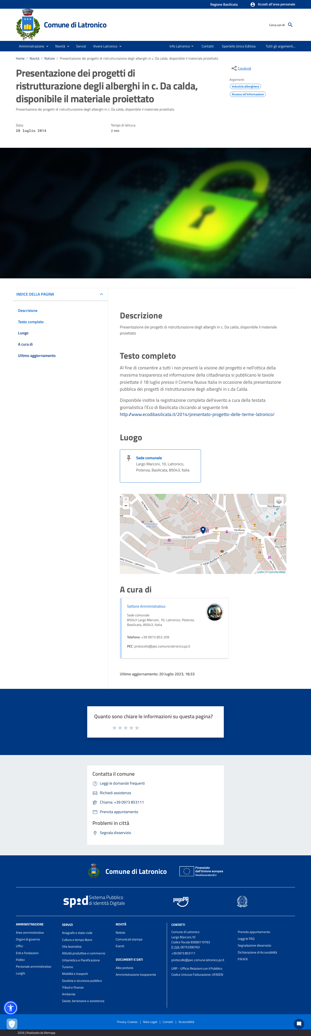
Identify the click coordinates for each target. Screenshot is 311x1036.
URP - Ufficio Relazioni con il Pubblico (196, 968)
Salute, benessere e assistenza (83, 1000)
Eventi (120, 946)
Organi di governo (28, 939)
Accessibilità (186, 1021)
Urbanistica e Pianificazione (81, 960)
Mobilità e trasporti (75, 973)
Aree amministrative (30, 932)
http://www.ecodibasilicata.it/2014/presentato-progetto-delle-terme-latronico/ (197, 414)
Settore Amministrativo (146, 606)
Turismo (67, 966)
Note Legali (150, 1021)
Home (20, 58)
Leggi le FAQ (246, 938)
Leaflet (260, 572)
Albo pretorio (124, 967)
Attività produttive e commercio (83, 953)
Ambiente (68, 994)
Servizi (67, 924)
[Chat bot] (299, 1024)
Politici (20, 959)
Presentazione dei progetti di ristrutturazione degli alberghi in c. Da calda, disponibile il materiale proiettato (139, 58)
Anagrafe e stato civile (77, 932)
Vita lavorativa (72, 946)
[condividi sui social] (241, 68)
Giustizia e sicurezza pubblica (82, 980)
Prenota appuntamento (254, 931)
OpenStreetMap (276, 572)
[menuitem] (178, 46)
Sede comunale (149, 458)
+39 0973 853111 (183, 953)
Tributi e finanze (73, 987)
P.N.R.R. (243, 959)
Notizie (49, 58)
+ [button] (125, 499)
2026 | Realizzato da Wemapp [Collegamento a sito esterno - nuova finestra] (36, 1032)
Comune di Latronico (75, 24)
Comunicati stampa (129, 939)
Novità (34, 58)
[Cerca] (290, 25)
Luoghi (20, 973)
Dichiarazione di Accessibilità (257, 952)
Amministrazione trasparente (136, 974)
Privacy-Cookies (127, 1021)
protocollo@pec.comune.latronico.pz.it (197, 959)
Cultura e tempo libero (77, 939)
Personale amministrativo (33, 966)
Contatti (178, 924)
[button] (272, 4)
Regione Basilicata (224, 4)
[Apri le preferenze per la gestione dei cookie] (12, 1024)
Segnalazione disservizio (254, 945)
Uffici (19, 946)
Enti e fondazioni (27, 952)
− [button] (125, 506)
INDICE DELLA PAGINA (35, 294)
